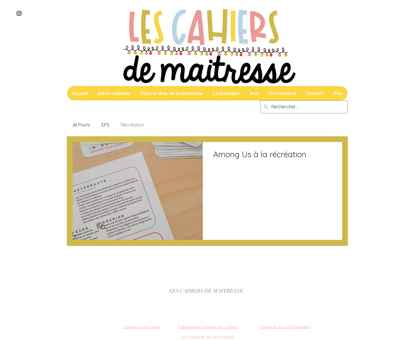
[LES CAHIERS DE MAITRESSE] (206, 291)
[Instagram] (19, 13)
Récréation (132, 125)
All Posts (81, 125)
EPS (105, 125)
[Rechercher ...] (303, 107)
